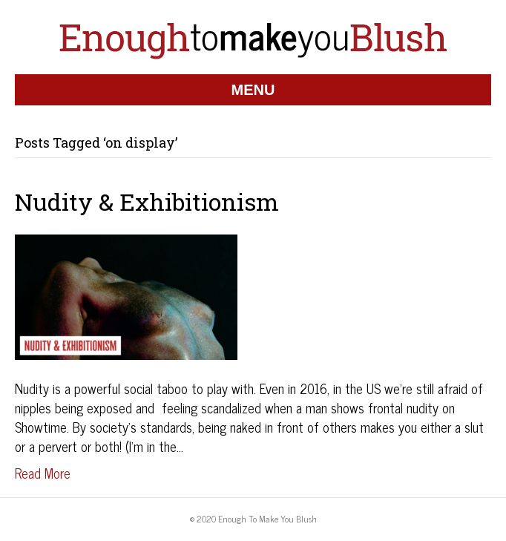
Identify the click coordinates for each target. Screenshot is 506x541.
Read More (42, 473)
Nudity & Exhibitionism (147, 201)
